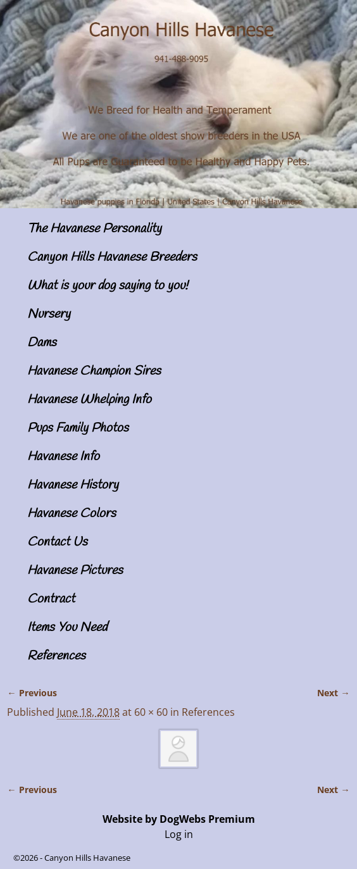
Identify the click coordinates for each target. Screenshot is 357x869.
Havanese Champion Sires (94, 371)
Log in (179, 834)
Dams (41, 342)
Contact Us (57, 542)
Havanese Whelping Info (89, 399)
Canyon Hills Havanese (87, 857)
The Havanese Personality (94, 228)
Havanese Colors (71, 513)
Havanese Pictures (75, 570)
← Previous (31, 693)
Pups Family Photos (77, 428)
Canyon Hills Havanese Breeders (112, 257)
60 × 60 (151, 712)
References (56, 656)
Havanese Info (63, 456)
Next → (333, 693)
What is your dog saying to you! (107, 285)
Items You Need (67, 627)
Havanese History (72, 485)
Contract (51, 599)
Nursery (48, 314)
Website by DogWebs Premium (179, 819)
